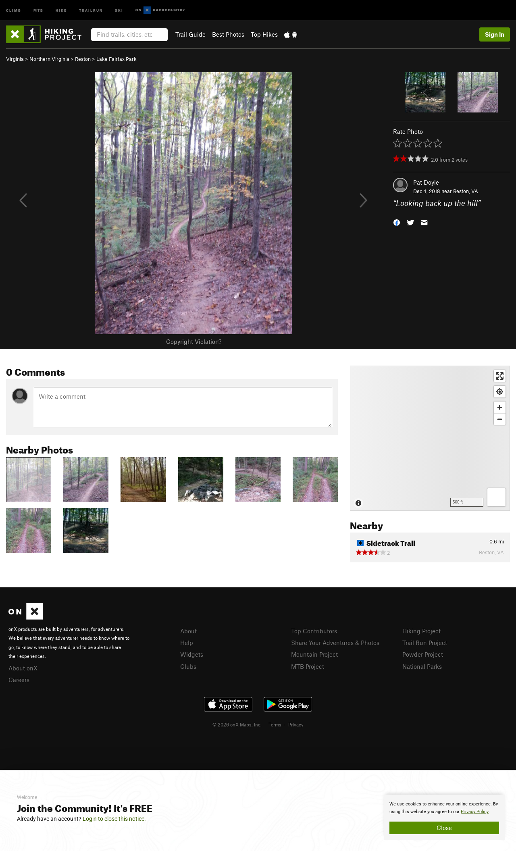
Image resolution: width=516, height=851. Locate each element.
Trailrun (91, 9)
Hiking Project (421, 631)
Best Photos (228, 34)
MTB (38, 9)
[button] (396, 222)
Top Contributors (314, 631)
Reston (83, 59)
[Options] (496, 497)
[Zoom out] (500, 419)
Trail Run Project (424, 642)
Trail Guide (190, 34)
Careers (18, 679)
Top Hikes (264, 34)
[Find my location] (500, 391)
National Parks (422, 666)
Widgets (191, 654)
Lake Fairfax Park (116, 59)
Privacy (296, 724)
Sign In (494, 34)
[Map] (430, 438)
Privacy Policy (475, 811)
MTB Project (307, 666)
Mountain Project (314, 654)
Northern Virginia (49, 59)
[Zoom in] (500, 407)
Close (444, 827)
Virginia (15, 59)
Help (186, 642)
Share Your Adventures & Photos (335, 642)
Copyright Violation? (193, 341)
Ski (119, 9)
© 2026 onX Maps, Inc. (237, 724)
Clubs (188, 666)
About (188, 631)
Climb (13, 9)
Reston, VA (465, 191)
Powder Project (422, 654)
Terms (274, 724)
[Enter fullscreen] (500, 376)
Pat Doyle (426, 182)
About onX (22, 668)
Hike (61, 9)
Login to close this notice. (114, 819)
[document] (444, 817)
